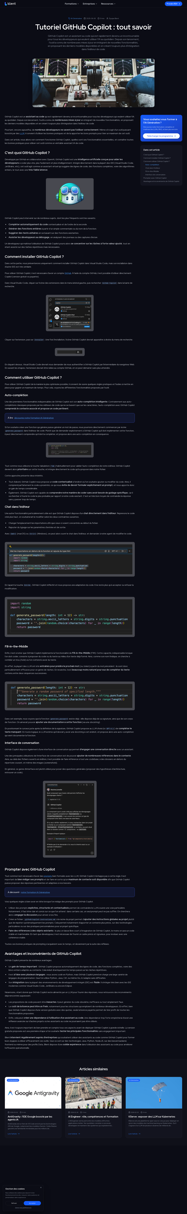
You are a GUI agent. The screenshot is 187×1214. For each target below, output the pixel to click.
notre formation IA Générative (35, 892)
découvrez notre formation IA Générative (34, 417)
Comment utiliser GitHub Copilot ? (156, 161)
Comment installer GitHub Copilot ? (157, 158)
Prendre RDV (173, 4)
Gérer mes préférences (23, 1208)
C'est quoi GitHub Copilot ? (153, 155)
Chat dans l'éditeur (152, 168)
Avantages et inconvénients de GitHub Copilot (161, 181)
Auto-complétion (152, 165)
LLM (22, 133)
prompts (48, 876)
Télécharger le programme (161, 136)
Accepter (32, 1203)
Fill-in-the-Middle (152, 171)
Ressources (108, 3)
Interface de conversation (155, 175)
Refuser (14, 1203)
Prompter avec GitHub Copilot (154, 178)
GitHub (68, 273)
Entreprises (90, 3)
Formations (72, 3)
